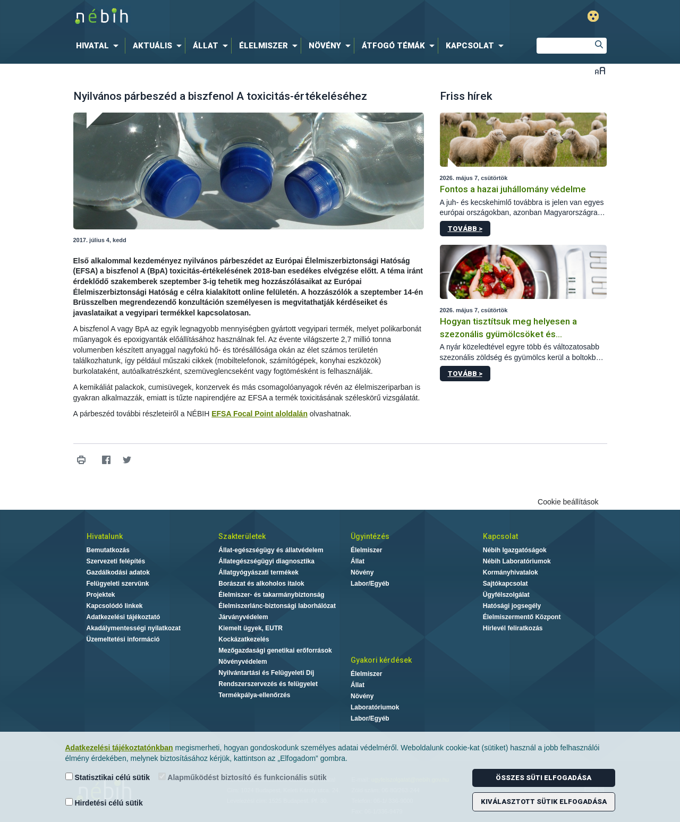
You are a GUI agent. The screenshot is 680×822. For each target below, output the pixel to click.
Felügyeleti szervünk (118, 583)
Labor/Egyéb (370, 583)
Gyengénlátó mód (593, 16)
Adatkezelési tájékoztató (123, 617)
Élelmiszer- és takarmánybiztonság (271, 594)
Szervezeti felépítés (116, 561)
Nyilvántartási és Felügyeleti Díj (266, 673)
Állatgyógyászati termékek (258, 572)
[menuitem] (99, 46)
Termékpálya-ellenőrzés (254, 695)
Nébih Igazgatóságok (515, 550)
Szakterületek (242, 536)
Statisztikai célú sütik (107, 777)
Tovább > (465, 229)
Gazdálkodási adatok (118, 572)
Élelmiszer (366, 550)
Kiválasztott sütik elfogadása (544, 802)
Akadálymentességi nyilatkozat (134, 628)
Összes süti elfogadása (543, 778)
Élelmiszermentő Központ (522, 617)
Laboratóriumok (375, 707)
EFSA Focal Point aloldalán (259, 413)
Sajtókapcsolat (505, 583)
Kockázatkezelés (243, 639)
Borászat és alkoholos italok (261, 583)
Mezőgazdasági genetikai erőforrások (275, 650)
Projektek (101, 594)
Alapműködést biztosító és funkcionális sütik (242, 777)
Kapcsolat (500, 536)
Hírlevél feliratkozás (513, 628)
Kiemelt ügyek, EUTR (250, 628)
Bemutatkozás (108, 550)
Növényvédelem (242, 661)
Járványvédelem (243, 617)
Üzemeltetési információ (123, 639)
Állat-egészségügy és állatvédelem (270, 550)
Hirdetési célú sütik (104, 802)
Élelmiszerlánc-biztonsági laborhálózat (277, 606)
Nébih (226, 16)
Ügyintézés (370, 536)
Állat (357, 561)
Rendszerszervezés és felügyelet (268, 684)
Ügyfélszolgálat (506, 594)
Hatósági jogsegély (512, 606)
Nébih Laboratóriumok (517, 561)
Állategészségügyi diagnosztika (266, 561)
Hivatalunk (105, 536)
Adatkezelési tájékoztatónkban (119, 747)
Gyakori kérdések (381, 660)
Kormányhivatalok (510, 572)
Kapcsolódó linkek (115, 606)
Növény (362, 572)
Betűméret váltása (600, 70)
